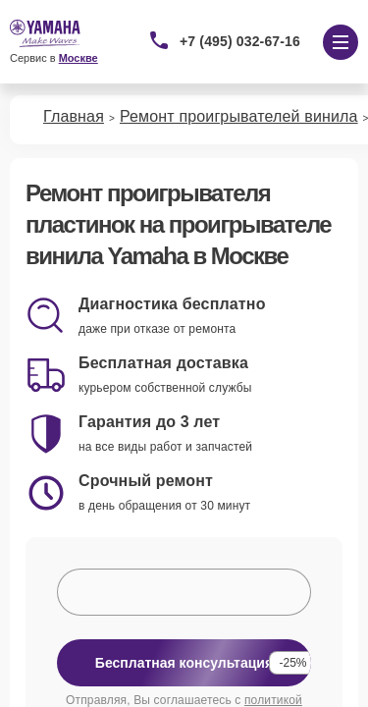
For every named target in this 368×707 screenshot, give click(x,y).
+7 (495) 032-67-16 (240, 41)
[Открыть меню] (340, 42)
